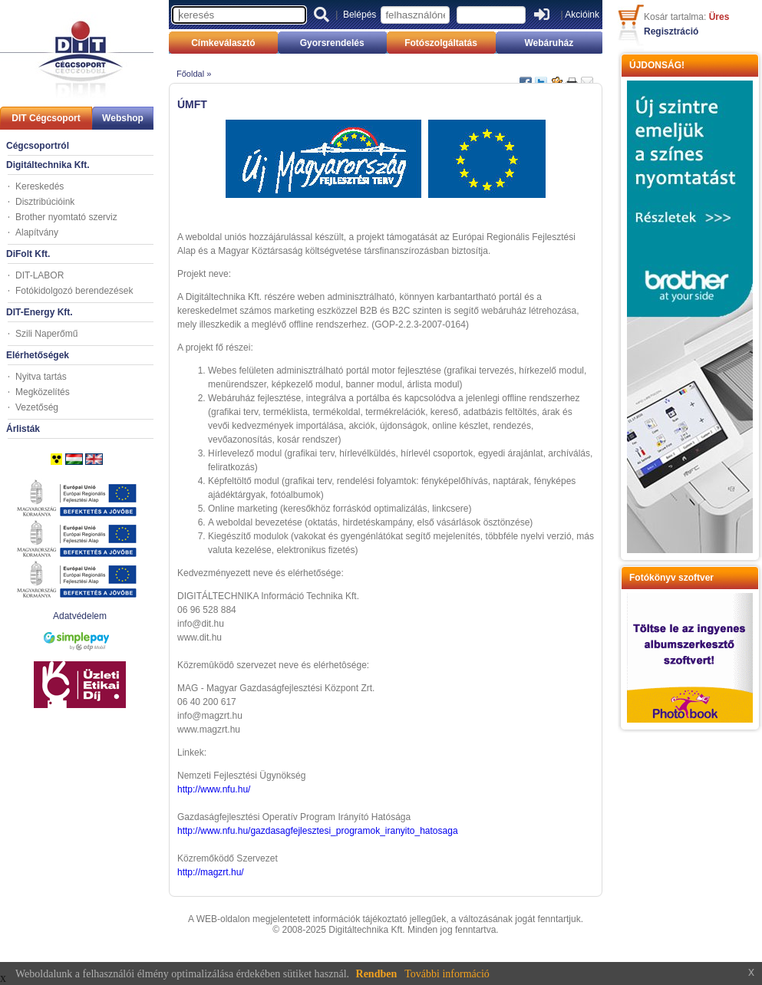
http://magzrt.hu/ (210, 872)
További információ (447, 974)
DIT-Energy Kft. (39, 312)
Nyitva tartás (41, 376)
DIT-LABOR (39, 275)
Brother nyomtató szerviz (66, 217)
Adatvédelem (80, 616)
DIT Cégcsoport (46, 118)
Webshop (122, 118)
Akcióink (582, 14)
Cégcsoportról (37, 145)
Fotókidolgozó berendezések (74, 290)
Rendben (376, 974)
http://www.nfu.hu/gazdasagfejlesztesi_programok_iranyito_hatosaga (317, 830)
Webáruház (548, 43)
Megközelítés (42, 392)
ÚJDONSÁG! (656, 65)
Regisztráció (671, 31)
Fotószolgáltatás (440, 43)
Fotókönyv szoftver (671, 577)
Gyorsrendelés (332, 43)
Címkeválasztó (223, 43)
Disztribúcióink (44, 201)
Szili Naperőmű (46, 333)
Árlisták (23, 428)
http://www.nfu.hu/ (213, 789)
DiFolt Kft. (28, 254)
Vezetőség (36, 407)
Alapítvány (36, 232)
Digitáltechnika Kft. (48, 165)
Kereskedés (39, 186)
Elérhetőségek (37, 355)
